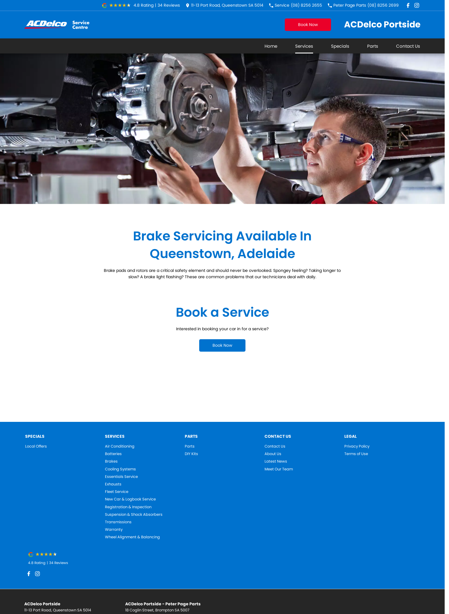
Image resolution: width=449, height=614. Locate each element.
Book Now (308, 24)
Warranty (114, 529)
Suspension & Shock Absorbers (133, 514)
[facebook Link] (408, 5)
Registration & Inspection (128, 507)
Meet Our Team (279, 469)
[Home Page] (56, 25)
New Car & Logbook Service (130, 499)
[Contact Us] (224, 5)
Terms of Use (356, 454)
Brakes (111, 461)
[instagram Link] (416, 5)
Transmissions (118, 522)
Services (304, 46)
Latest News (276, 461)
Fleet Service (116, 491)
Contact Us (408, 46)
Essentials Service (121, 476)
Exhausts (113, 484)
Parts (372, 46)
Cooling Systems (120, 469)
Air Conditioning (119, 446)
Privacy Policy (356, 446)
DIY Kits (191, 454)
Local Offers (36, 446)
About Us (273, 454)
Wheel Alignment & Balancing (132, 537)
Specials (340, 46)
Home (271, 46)
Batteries (113, 454)
